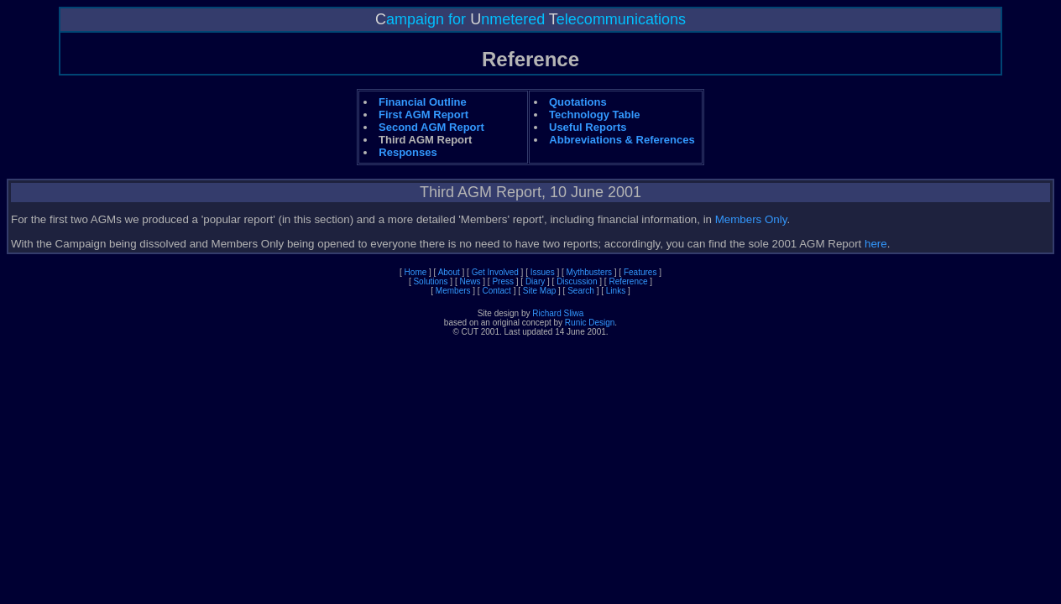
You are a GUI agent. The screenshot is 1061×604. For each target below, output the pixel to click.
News (470, 281)
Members (453, 290)
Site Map (539, 290)
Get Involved (495, 272)
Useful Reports (587, 127)
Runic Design (589, 322)
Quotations (578, 102)
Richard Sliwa (557, 313)
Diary (535, 281)
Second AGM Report (431, 127)
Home (416, 272)
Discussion (577, 281)
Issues (542, 272)
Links (615, 290)
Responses (407, 152)
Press (503, 281)
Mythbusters (589, 272)
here (876, 243)
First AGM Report (423, 114)
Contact (496, 290)
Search (580, 290)
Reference (628, 281)
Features (640, 272)
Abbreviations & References (621, 139)
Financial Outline (423, 102)
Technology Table (594, 114)
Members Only (751, 219)
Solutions (430, 281)
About (449, 272)
